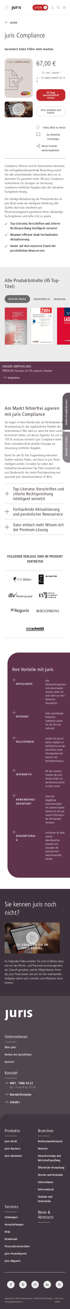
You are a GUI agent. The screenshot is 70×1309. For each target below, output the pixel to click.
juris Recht (11, 1141)
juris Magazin (12, 1261)
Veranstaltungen (14, 1224)
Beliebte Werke (17, 299)
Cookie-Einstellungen (43, 1298)
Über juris (10, 1047)
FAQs (7, 1231)
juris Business (13, 1148)
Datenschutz (26, 1298)
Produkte (12, 1130)
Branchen (46, 1130)
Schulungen (11, 1217)
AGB (17, 1298)
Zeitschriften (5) (42, 299)
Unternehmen (45, 1182)
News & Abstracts (46, 1215)
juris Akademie (13, 1156)
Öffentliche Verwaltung (51, 1167)
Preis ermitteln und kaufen (51, 111)
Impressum (9, 1298)
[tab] (35, 493)
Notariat (43, 1148)
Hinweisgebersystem (13, 1301)
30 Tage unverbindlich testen (51, 95)
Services (11, 1206)
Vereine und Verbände (50, 1175)
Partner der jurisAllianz (18, 1054)
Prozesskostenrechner (17, 1246)
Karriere (9, 1062)
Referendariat (46, 1189)
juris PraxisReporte (16, 1253)
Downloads (11, 1239)
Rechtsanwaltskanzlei (50, 1141)
